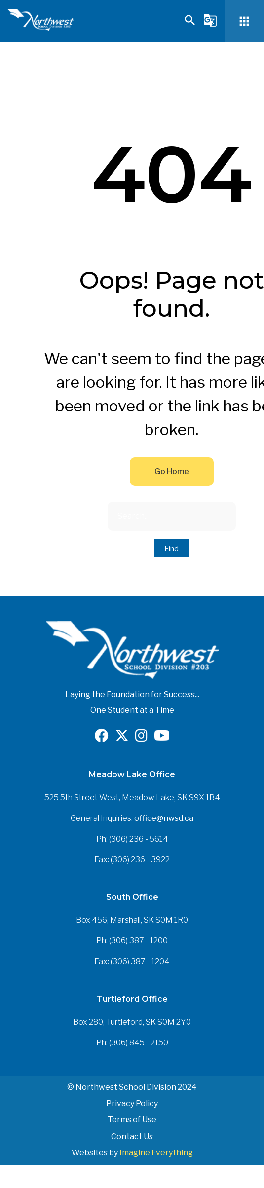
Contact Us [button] (132, 1136)
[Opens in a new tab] (102, 737)
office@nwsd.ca (163, 818)
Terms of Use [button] (132, 1119)
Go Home (171, 471)
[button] (190, 24)
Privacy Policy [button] (132, 1103)
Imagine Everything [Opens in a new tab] (156, 1152)
